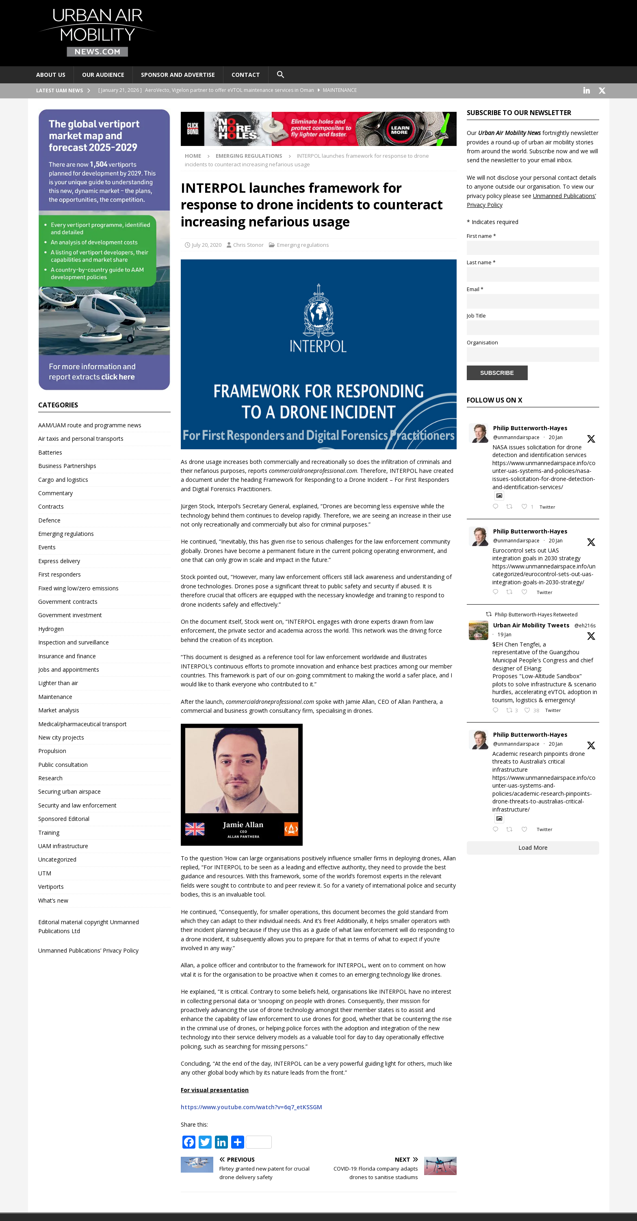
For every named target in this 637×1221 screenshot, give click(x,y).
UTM (44, 872)
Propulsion (52, 750)
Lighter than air (58, 682)
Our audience (103, 74)
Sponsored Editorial (63, 818)
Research (50, 777)
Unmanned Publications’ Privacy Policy (88, 949)
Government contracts (68, 601)
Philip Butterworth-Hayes (530, 427)
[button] (280, 74)
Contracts (51, 505)
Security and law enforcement (77, 804)
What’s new (53, 899)
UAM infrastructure (63, 845)
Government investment (70, 614)
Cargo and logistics (63, 479)
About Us (50, 74)
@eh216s (585, 624)
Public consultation (63, 764)
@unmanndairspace (516, 436)
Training (48, 832)
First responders (59, 573)
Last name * (481, 261)
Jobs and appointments (68, 669)
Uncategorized (57, 858)
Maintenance (55, 696)
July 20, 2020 (206, 244)
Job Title (476, 314)
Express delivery (59, 560)
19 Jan (504, 633)
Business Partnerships (67, 465)
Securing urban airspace (69, 790)
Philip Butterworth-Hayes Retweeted (536, 613)
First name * (481, 235)
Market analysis (58, 709)
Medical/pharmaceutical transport (82, 723)
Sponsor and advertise (178, 74)
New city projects (61, 736)
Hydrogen (51, 628)
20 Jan (556, 436)
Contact (246, 74)
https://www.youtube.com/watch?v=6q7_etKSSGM (251, 1106)
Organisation (482, 341)
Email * (475, 288)
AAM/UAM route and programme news (89, 424)
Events (47, 546)
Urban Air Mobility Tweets (531, 624)
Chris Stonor (248, 244)
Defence (49, 519)
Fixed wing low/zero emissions (78, 587)
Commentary (55, 492)
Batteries (50, 451)
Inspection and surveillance (73, 641)
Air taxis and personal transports (81, 438)
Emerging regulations (303, 244)
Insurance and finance (67, 655)
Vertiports (51, 886)
